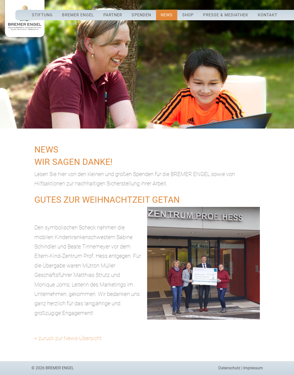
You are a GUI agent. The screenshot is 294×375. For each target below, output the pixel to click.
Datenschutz (229, 368)
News (167, 15)
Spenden (141, 15)
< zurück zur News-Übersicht (68, 338)
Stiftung (42, 15)
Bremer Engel (78, 15)
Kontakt (267, 15)
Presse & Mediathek (225, 15)
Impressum (253, 368)
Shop (188, 15)
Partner (112, 15)
